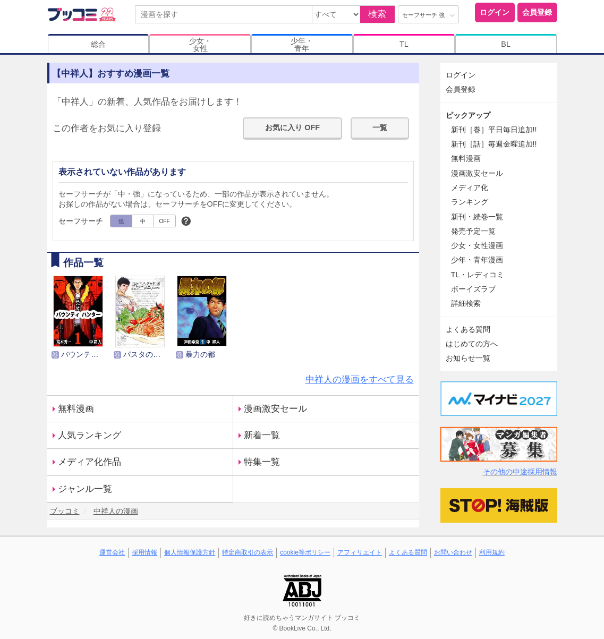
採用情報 (144, 552)
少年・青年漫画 (477, 259)
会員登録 (537, 12)
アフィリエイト (359, 552)
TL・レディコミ (478, 274)
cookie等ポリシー (305, 552)
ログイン (494, 12)
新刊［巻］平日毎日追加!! (494, 129)
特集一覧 (262, 462)
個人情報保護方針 (189, 552)
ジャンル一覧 (85, 489)
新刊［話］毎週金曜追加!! (494, 144)
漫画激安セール (275, 409)
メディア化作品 (89, 462)
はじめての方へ (472, 343)
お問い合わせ (453, 552)
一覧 (379, 127)
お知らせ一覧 (468, 358)
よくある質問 (468, 329)
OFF (164, 221)
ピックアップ (468, 115)
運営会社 (112, 552)
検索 (377, 14)
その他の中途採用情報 (520, 471)
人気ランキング (89, 435)
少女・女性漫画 (477, 245)
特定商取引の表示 (247, 552)
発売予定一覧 (473, 231)
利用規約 (492, 552)
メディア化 (469, 187)
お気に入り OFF (292, 127)
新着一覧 (262, 435)
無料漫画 (76, 409)
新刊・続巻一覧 (477, 216)
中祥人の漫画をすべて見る (359, 379)
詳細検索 (466, 303)
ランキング (469, 202)
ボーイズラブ (473, 289)
